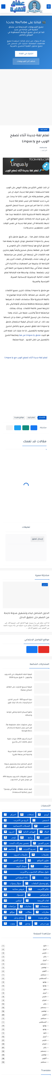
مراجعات (10, 906)
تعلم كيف (43, 130)
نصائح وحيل (14, 918)
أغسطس (42, 979)
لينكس (13, 900)
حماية (40, 877)
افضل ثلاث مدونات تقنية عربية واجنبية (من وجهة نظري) (20, 753)
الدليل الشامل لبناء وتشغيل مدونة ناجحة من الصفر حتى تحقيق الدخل (26, 615)
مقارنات (42, 912)
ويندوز (24, 923)
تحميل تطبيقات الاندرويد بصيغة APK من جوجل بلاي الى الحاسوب (17, 778)
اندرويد (9, 832)
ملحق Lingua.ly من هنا (30, 335)
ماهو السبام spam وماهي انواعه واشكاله (19, 713)
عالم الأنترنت (39, 889)
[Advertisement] (26, 96)
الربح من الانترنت (16, 820)
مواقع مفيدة (19, 418)
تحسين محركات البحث (16, 843)
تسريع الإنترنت (27, 849)
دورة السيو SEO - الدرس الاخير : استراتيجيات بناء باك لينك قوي (19, 701)
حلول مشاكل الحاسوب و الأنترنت (26, 872)
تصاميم (9, 849)
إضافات (27, 814)
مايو (44, 946)
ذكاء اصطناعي (16, 877)
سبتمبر (43, 975)
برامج (26, 837)
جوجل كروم (15, 866)
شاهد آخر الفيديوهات (26, 61)
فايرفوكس (38, 895)
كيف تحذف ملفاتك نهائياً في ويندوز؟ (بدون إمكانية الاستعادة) (18, 790)
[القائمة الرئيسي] (49, 6)
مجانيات (25, 906)
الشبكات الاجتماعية (17, 826)
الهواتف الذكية (26, 832)
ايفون (43, 837)
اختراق (10, 814)
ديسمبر (43, 964)
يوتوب (9, 923)
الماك (44, 832)
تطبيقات (40, 854)
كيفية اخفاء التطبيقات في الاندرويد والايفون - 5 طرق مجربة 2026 (18, 676)
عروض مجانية (14, 889)
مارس (44, 953)
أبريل (44, 950)
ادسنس (41, 820)
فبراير (44, 1000)
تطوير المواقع (38, 860)
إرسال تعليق (37, 539)
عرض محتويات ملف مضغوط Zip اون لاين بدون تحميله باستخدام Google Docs (19, 728)
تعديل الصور (14, 860)
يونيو (44, 986)
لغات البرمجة (37, 900)
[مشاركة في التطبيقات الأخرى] (9, 427)
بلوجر (10, 837)
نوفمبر (44, 968)
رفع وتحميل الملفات (37, 883)
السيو (41, 826)
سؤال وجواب (12, 883)
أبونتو (43, 814)
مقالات (25, 912)
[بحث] (3, 6)
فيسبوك (13, 895)
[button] (33, 427)
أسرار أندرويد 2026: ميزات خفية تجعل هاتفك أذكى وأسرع (19, 740)
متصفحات (42, 906)
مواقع (9, 912)
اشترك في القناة (26, 54)
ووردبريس (41, 923)
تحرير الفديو (41, 843)
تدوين (44, 849)
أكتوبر (44, 971)
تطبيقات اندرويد (15, 854)
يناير (44, 957)
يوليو (44, 982)
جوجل (40, 866)
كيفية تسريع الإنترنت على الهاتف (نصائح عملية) (19, 688)
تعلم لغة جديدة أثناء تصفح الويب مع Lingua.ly (26, 358)
